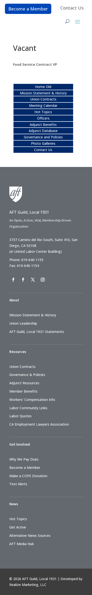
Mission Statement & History (43, 93)
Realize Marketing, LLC (27, 584)
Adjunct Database (43, 130)
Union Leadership (23, 323)
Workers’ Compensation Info (32, 399)
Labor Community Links (28, 408)
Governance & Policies (27, 374)
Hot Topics (43, 112)
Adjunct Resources (24, 383)
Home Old (43, 86)
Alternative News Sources (30, 535)
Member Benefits (23, 391)
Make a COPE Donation (28, 476)
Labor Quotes (20, 416)
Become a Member (28, 9)
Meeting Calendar (43, 105)
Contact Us (72, 8)
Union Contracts (43, 99)
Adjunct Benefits (43, 124)
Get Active (17, 527)
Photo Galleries (43, 143)
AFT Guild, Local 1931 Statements (36, 331)
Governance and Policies (43, 137)
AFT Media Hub (21, 543)
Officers (43, 118)
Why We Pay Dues (24, 459)
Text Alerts (18, 484)
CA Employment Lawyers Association (39, 424)
